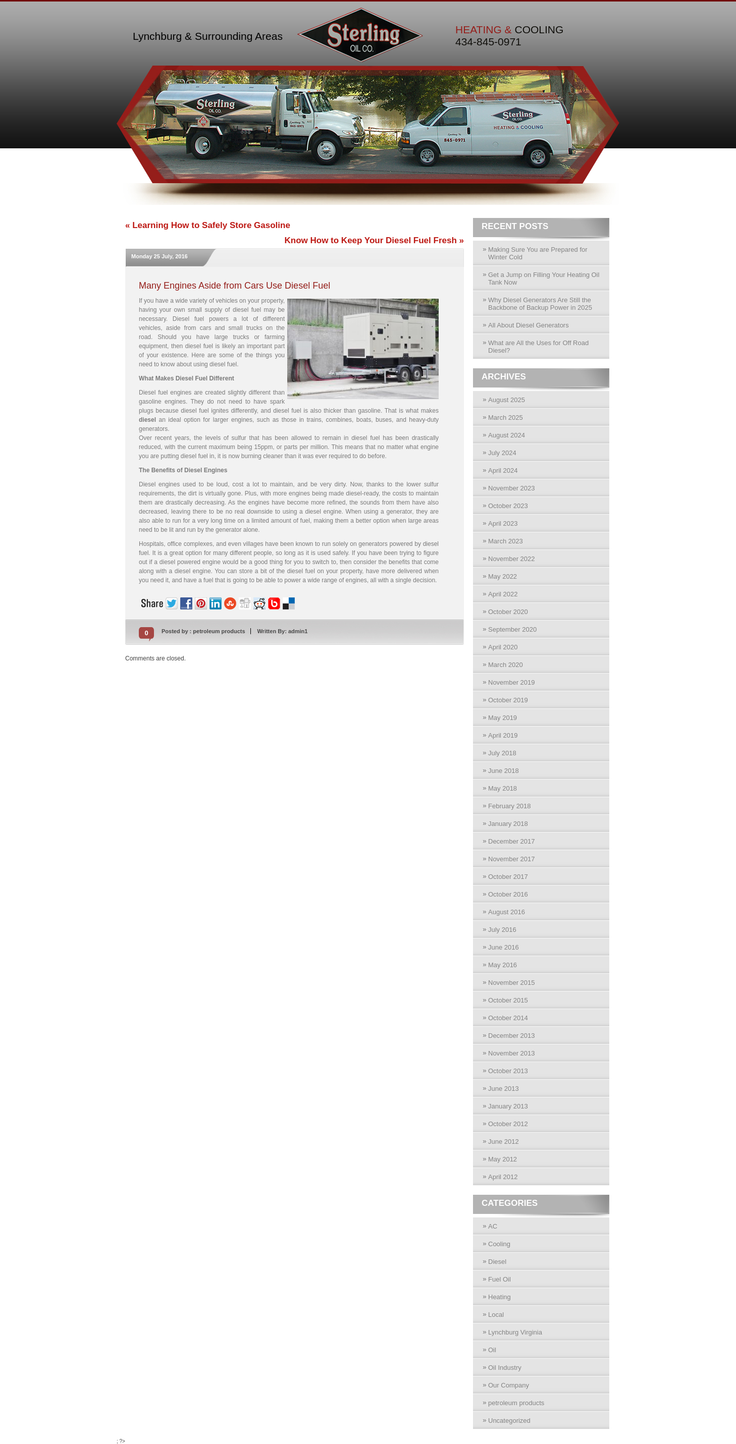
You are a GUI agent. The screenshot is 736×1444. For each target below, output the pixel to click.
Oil (492, 1350)
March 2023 (505, 541)
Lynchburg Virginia (515, 1332)
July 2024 (502, 453)
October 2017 (508, 876)
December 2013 (511, 1035)
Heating (499, 1297)
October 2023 (508, 506)
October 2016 (508, 894)
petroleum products (219, 631)
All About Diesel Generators (528, 325)
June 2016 (503, 947)
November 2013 (511, 1053)
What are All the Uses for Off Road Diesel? (538, 346)
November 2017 (511, 859)
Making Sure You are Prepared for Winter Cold (538, 253)
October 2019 (508, 700)
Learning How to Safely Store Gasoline (211, 225)
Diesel (497, 1261)
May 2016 (502, 965)
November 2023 (511, 488)
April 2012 (503, 1177)
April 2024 (503, 470)
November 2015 (511, 982)
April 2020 (503, 647)
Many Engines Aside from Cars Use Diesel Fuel (234, 286)
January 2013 (508, 1106)
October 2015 (508, 1000)
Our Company (508, 1385)
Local (496, 1314)
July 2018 (502, 753)
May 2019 (502, 717)
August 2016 (506, 912)
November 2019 (511, 682)
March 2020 (505, 665)
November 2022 (511, 559)
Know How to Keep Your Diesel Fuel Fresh (371, 240)
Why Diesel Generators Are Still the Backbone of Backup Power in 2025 (540, 303)
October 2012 (508, 1124)
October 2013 (508, 1071)
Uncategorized (509, 1420)
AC (492, 1226)
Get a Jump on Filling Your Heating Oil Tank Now (543, 278)
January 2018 (508, 823)
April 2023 (503, 523)
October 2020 (508, 612)
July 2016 (502, 929)
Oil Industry (504, 1367)
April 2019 (503, 735)
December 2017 (511, 841)
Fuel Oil (499, 1279)
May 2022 (502, 576)
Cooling (499, 1244)
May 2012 (502, 1159)
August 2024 (506, 435)
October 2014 (508, 1018)
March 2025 (505, 417)
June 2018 (503, 770)
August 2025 (506, 400)
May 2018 (502, 788)
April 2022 (503, 594)
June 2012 (503, 1141)
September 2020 (512, 629)
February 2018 (509, 806)
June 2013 (503, 1088)
